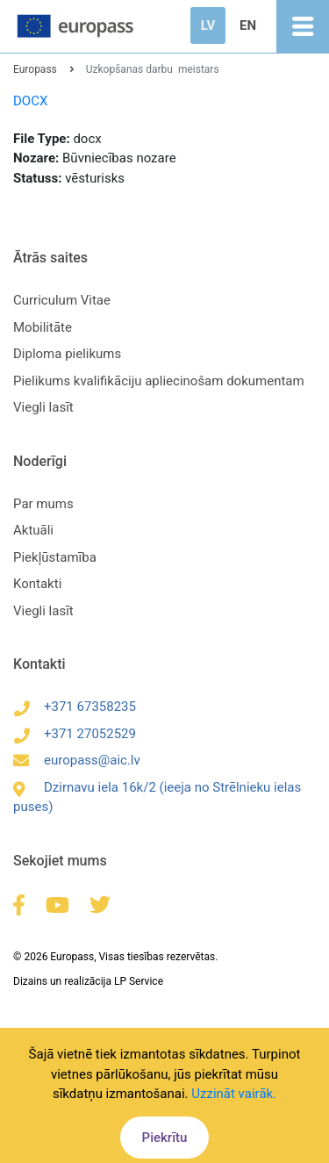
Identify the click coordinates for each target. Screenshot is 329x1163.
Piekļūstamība (55, 557)
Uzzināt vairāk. (233, 1094)
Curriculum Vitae (62, 300)
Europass (35, 69)
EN (248, 25)
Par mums (43, 504)
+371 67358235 (74, 706)
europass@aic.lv (76, 760)
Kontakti (37, 584)
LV (208, 25)
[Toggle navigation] (302, 26)
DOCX (30, 101)
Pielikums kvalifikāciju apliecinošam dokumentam (158, 381)
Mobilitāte (42, 327)
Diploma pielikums (67, 354)
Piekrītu (165, 1137)
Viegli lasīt (43, 407)
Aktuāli (33, 530)
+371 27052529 (74, 734)
